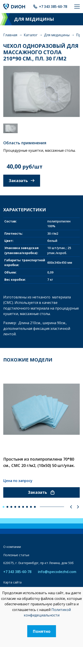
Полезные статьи (16, 555)
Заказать (22, 180)
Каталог (30, 35)
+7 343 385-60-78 (53, 6)
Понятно (42, 631)
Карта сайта (12, 582)
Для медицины (56, 35)
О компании (12, 547)
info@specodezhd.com (57, 572)
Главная (10, 35)
